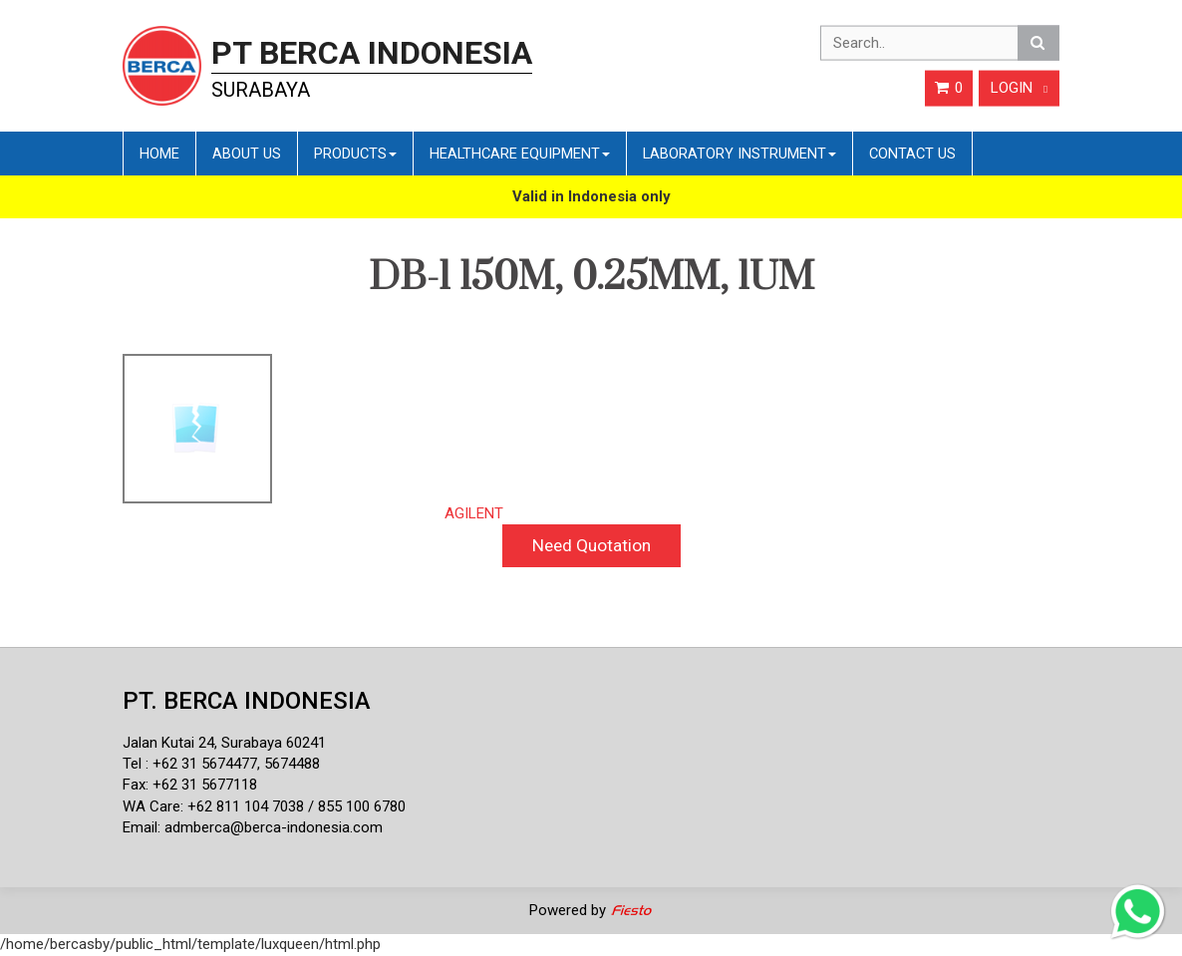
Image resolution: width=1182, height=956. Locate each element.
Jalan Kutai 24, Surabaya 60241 (224, 743)
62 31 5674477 (209, 764)
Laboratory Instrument (739, 153)
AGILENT (473, 513)
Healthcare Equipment (520, 153)
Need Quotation (591, 545)
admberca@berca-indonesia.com (273, 827)
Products (355, 153)
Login (1019, 88)
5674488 (292, 764)
